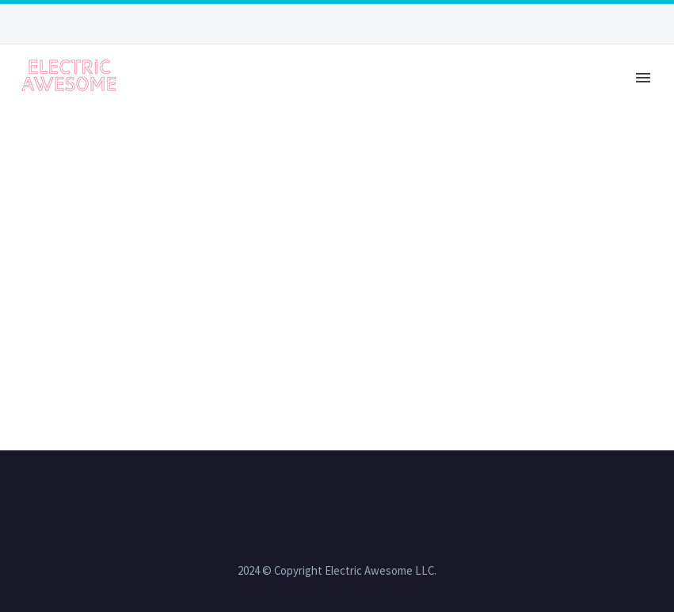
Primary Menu (643, 77)
